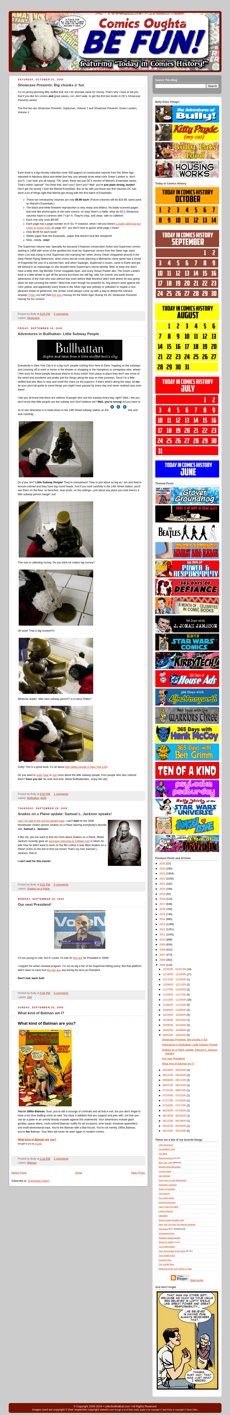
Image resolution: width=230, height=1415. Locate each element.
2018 (162, 898)
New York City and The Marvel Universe (177, 1224)
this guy (77, 957)
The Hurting (164, 1193)
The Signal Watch (167, 1246)
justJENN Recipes (167, 1202)
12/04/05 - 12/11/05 (175, 984)
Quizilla (38, 1144)
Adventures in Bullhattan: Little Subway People (58, 334)
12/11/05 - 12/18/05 (175, 979)
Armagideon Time (167, 1149)
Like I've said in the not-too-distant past (41, 820)
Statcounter (197, 1280)
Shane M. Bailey (166, 1242)
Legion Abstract (166, 1211)
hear (46, 775)
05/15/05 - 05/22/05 (175, 1130)
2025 (162, 863)
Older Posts (138, 1172)
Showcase (33, 318)
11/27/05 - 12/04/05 (175, 989)
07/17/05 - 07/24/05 (175, 1100)
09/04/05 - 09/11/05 (175, 1080)
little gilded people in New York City (86, 766)
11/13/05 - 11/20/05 (175, 999)
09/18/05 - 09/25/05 (175, 1070)
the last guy (54, 970)
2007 (162, 954)
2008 (162, 949)
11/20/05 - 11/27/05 (175, 994)
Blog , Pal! (165, 1162)
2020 (162, 888)
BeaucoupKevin (166, 1158)
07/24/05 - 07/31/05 (175, 1095)
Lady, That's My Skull (168, 1206)
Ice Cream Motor (166, 1198)
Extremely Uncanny (168, 1185)
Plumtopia (163, 1229)
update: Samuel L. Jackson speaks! (65, 814)
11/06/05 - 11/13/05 (175, 1004)
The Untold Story (166, 1264)
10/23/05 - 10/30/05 (175, 1014)
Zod (29, 997)
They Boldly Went (167, 1255)
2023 (162, 873)
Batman (31, 1162)
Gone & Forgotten (167, 1189)
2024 (162, 868)
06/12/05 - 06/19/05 (175, 1120)
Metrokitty (163, 1215)
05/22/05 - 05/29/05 (175, 1125)
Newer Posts (19, 1172)
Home (78, 1172)
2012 (162, 929)
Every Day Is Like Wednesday (173, 1180)
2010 (162, 939)
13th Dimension (166, 1145)
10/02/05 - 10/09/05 (175, 1030)
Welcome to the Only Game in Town (175, 1268)
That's (32, 295)
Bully (43, 798)
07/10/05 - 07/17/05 (175, 1105)
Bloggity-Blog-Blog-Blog (170, 1167)
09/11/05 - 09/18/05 (175, 1075)
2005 (162, 965)
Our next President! (34, 905)
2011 (162, 934)
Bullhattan (33, 798)
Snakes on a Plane (38, 888)
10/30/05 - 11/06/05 (175, 1009)
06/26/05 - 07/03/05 (175, 1110)
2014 (162, 919)
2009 (162, 944)
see (55, 775)
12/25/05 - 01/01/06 (175, 969)
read (39, 775)
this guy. (57, 295)
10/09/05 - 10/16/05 (175, 1025)
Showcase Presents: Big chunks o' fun (184, 1039)
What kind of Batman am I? (41, 1013)
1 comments (61, 794)
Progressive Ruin (167, 1233)
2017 (162, 904)
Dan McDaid (164, 1176)
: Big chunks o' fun (51, 85)
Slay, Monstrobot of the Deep (172, 1251)
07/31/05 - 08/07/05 (175, 1090)
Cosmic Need (165, 1171)
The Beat (163, 1153)
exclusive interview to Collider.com (69, 841)
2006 (162, 959)
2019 (162, 894)
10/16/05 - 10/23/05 (175, 1020)
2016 (162, 909)
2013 (162, 924)
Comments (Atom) (39, 1180)
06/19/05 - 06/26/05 (175, 1115)
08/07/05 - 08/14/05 (175, 1085)
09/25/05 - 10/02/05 (175, 1035)
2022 (162, 878)
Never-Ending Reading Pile (171, 1220)
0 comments (61, 314)
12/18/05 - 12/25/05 (175, 974)
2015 (162, 914)
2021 (162, 883)
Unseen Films (165, 1260)
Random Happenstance (170, 1238)
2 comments (61, 1158)
